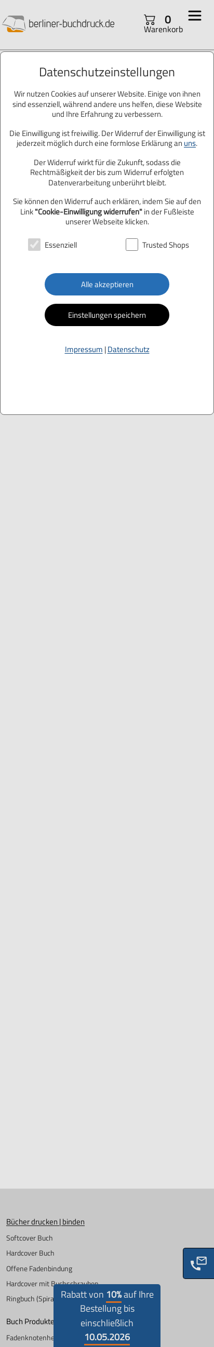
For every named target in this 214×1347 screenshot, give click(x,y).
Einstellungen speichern (107, 315)
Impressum (84, 349)
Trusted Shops (165, 245)
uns (190, 143)
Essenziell (61, 245)
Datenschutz (129, 349)
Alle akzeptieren (107, 284)
